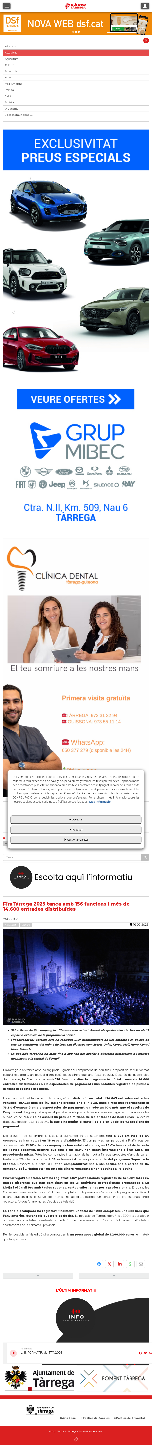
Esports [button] (9, 77)
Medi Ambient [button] (13, 83)
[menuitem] (68, 1418)
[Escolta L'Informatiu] (76, 878)
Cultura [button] (9, 65)
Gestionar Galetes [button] (76, 839)
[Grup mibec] (76, 330)
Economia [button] (11, 71)
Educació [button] (10, 46)
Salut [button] (8, 96)
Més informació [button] (100, 802)
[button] (146, 41)
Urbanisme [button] (11, 108)
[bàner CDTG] (76, 668)
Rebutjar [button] (76, 829)
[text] (72, 857)
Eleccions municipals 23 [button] (19, 114)
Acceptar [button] (76, 819)
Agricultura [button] (11, 58)
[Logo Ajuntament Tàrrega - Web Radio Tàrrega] (39, 1409)
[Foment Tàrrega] (112, 1378)
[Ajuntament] (39, 1378)
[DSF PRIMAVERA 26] (76, 23)
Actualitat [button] (11, 52)
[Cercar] (145, 857)
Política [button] (9, 89)
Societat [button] (10, 102)
